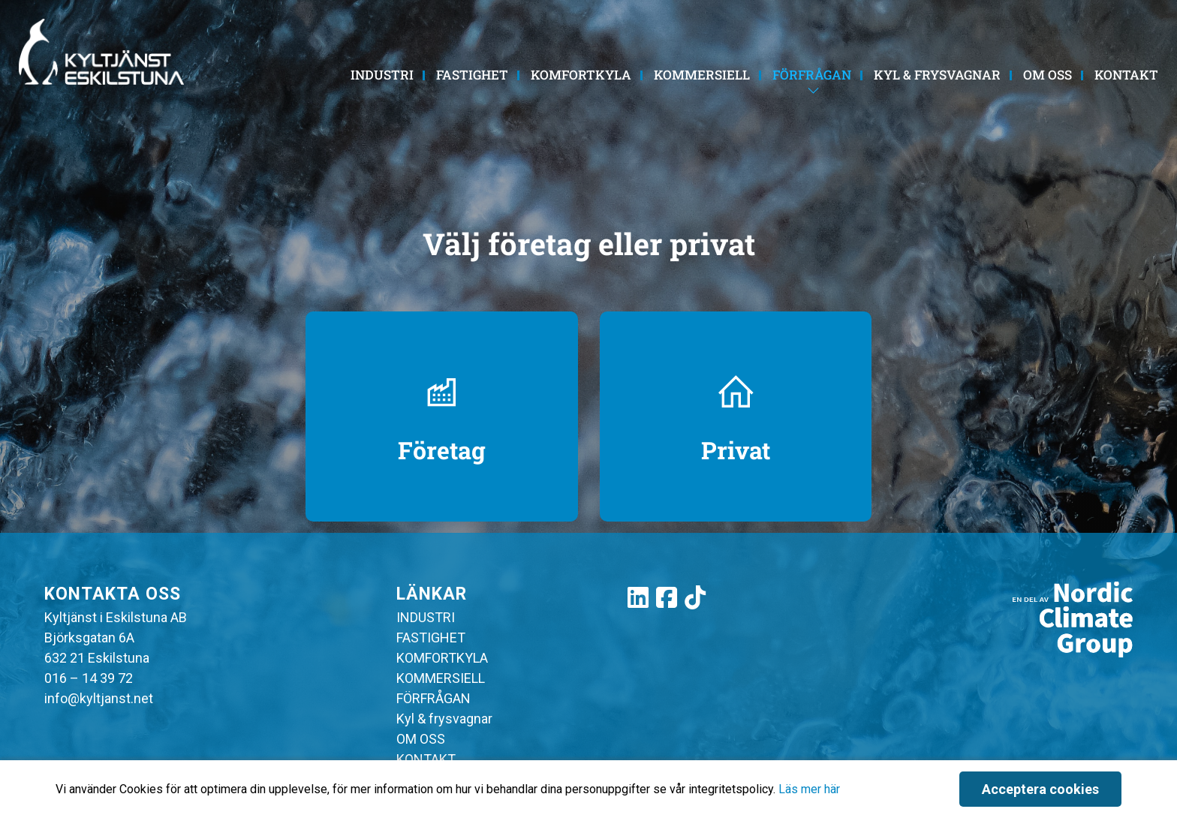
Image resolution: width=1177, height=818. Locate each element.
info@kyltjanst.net (98, 698)
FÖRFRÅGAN (811, 74)
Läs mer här (809, 789)
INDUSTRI (382, 74)
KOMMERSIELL (702, 74)
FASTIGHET (472, 74)
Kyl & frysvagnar (937, 74)
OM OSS (1047, 74)
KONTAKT (1126, 74)
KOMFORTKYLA (581, 74)
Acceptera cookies (1040, 789)
